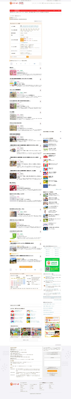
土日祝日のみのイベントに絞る (25, 266)
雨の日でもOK (48, 3)
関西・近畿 (17, 288)
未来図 (50, 385)
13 (14, 282)
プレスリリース (51, 388)
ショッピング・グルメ (24, 45)
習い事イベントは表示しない (25, 52)
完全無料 (22, 35)
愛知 (27, 12)
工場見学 (11, 352)
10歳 (38, 278)
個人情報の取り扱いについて (52, 367)
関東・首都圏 (13, 288)
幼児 (37, 279)
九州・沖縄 (45, 12)
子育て (54, 10)
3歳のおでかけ (57, 249)
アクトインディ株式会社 (49, 382)
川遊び (32, 354)
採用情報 (40, 388)
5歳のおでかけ (57, 251)
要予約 (32, 281)
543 (34, 63)
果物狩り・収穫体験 (31, 359)
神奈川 (20, 12)
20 (14, 283)
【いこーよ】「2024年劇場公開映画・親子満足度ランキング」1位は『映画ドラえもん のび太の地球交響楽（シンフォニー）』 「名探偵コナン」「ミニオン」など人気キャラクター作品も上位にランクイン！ (28, 376)
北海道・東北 (11, 12)
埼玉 (23, 12)
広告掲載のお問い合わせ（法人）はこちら (52, 368)
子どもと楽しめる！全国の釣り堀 (48, 312)
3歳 (36, 277)
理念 (40, 385)
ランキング (32, 10)
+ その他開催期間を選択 (24, 42)
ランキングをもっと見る (57, 299)
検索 (27, 56)
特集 (59, 10)
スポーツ (26, 44)
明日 (24, 37)
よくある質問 (31, 385)
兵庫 (38, 12)
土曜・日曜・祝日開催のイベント (36, 284)
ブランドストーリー (51, 384)
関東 (17, 12)
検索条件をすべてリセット (37, 21)
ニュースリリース (22, 388)
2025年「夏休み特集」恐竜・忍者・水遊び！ (16, 362)
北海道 (15, 12)
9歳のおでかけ (57, 255)
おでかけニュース (47, 10)
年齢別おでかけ (38, 10)
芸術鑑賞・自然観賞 (24, 46)
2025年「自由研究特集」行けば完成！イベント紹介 (17, 363)
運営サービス (41, 387)
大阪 (35, 12)
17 (21, 282)
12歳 (34, 279)
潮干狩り (23, 359)
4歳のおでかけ (48, 251)
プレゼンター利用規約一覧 (33, 384)
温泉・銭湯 (11, 359)
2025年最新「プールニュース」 (27, 362)
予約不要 (35, 281)
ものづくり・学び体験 (24, 47)
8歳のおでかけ (48, 255)
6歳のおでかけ (48, 253)
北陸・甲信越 (31, 12)
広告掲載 (21, 387)
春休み (45, 3)
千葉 (22, 12)
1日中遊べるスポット (58, 3)
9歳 (36, 278)
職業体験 (25, 352)
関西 (34, 12)
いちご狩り (26, 359)
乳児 (35, 279)
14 (16, 282)
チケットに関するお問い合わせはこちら (52, 373)
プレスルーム (31, 387)
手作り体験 (14, 352)
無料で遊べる (17, 354)
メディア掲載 (31, 388)
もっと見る (39, 378)
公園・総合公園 (29, 354)
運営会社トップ (41, 384)
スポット (12, 10)
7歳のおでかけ (57, 253)
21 (16, 283)
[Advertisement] (25, 205)
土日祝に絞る (35, 40)
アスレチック (24, 354)
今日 (21, 37)
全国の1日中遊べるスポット (47, 310)
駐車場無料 (20, 354)
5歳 (39, 277)
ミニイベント (37, 47)
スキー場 (15, 359)
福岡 (48, 12)
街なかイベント (31, 47)
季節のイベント (30, 46)
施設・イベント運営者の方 (23, 384)
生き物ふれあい (31, 44)
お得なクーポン (12, 354)
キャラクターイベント (24, 48)
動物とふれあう (53, 3)
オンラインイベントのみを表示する (26, 50)
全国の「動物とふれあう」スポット (48, 306)
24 (21, 283)
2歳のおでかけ (48, 249)
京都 (37, 12)
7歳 (33, 278)
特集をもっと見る (58, 189)
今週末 (27, 37)
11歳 (32, 279)
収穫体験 (22, 352)
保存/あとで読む (49, 0)
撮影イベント (31, 45)
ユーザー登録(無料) (55, 0)
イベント (17, 10)
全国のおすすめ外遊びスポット (48, 314)
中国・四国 (41, 12)
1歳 (33, 277)
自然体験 (22, 44)
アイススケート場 (19, 359)
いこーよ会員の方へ (52, 375)
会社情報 (50, 387)
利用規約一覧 (22, 385)
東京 (18, 12)
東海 (26, 12)
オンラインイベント (24, 10)
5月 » (24, 277)
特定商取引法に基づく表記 (23, 391)
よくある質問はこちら (52, 374)
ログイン (60, 0)
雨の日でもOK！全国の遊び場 (47, 308)
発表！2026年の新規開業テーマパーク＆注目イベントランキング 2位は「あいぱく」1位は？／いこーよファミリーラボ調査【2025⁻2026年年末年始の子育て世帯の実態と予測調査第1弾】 (28, 370)
